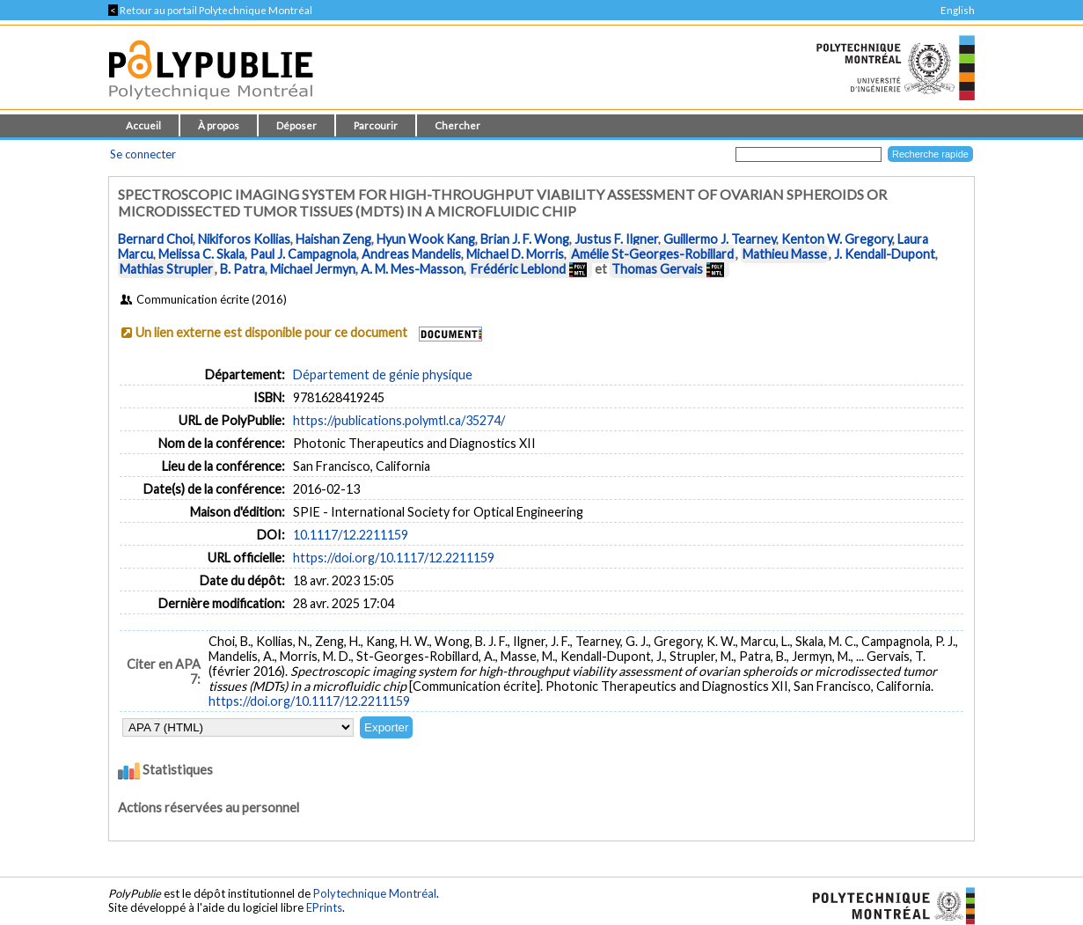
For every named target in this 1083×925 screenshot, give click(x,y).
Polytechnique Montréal (374, 893)
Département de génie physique (382, 374)
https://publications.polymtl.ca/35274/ (399, 420)
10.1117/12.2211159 (350, 534)
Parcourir (376, 125)
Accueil (143, 125)
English (957, 10)
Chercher (457, 125)
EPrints (324, 907)
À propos (218, 125)
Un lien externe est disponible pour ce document (271, 332)
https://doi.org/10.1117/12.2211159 (393, 557)
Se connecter (143, 154)
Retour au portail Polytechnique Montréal (210, 10)
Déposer (296, 125)
